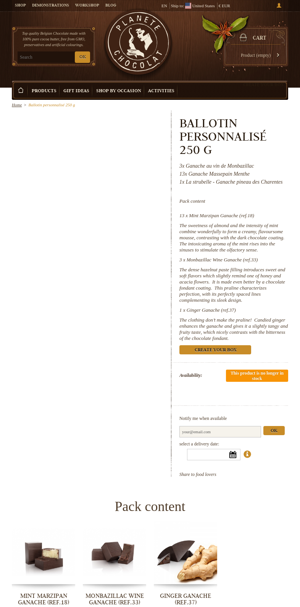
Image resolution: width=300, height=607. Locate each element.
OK (82, 57)
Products (44, 91)
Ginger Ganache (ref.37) (211, 310)
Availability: (190, 375)
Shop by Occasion (118, 91)
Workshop (87, 5)
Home (17, 105)
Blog (110, 5)
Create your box (263, 85)
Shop (20, 5)
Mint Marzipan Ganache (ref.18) (221, 215)
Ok (274, 431)
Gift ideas (76, 91)
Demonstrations (50, 5)
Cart (259, 38)
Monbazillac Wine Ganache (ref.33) (222, 260)
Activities (161, 91)
